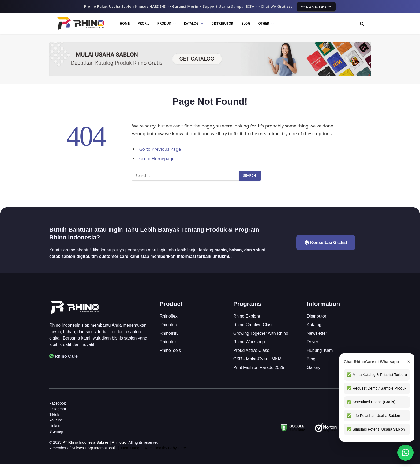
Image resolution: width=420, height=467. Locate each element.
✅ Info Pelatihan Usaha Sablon (372, 415)
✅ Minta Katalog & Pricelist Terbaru (376, 374)
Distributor (222, 23)
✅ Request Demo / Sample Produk (376, 388)
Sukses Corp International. (94, 451)
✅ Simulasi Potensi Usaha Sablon (375, 429)
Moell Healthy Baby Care (165, 451)
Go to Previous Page (160, 149)
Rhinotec (119, 445)
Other (263, 23)
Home (125, 23)
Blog (245, 23)
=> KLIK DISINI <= (316, 7)
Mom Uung (130, 451)
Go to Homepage (157, 158)
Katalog (191, 23)
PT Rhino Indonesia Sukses (85, 445)
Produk (164, 23)
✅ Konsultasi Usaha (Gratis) (370, 402)
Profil (143, 23)
